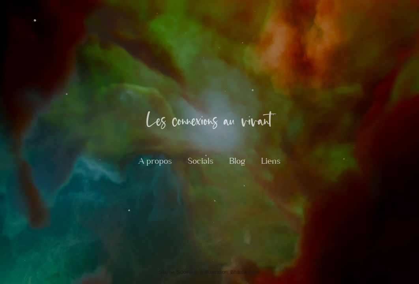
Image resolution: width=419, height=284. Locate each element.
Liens (271, 161)
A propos (155, 161)
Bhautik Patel (245, 272)
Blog (237, 161)
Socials (200, 161)
